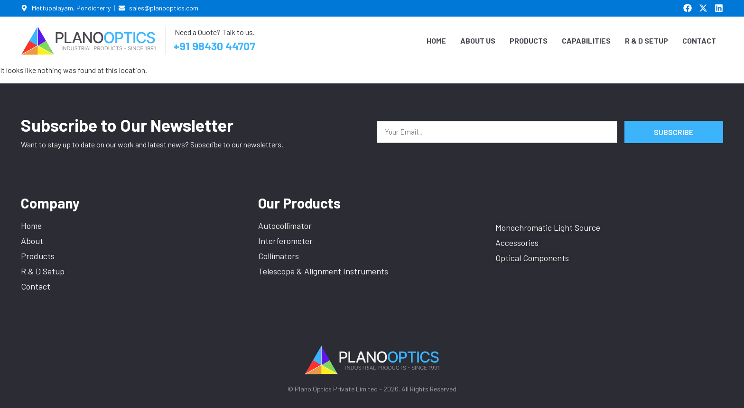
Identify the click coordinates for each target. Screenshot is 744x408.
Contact (699, 40)
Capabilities (586, 40)
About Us (477, 40)
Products (529, 40)
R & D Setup (646, 40)
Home (436, 40)
